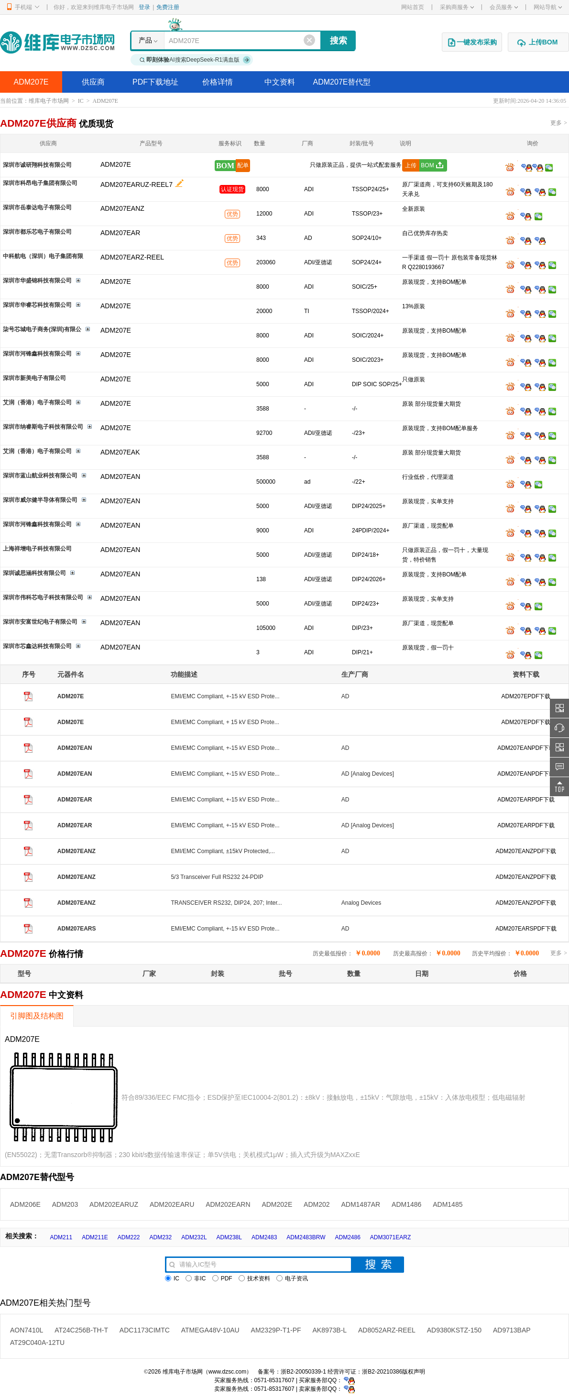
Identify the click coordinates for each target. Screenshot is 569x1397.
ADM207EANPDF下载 (525, 748)
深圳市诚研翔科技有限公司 (37, 165)
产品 (145, 40)
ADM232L (194, 1237)
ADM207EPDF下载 (526, 696)
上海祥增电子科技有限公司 (37, 548)
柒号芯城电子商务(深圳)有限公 (42, 329)
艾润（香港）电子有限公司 (37, 402)
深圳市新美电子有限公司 (34, 378)
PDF (222, 1278)
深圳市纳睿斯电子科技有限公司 (43, 426)
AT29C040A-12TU (37, 1342)
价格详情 (217, 82)
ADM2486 (347, 1237)
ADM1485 (447, 1204)
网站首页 (412, 7)
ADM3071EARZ (390, 1237)
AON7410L (26, 1330)
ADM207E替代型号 (342, 85)
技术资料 (254, 1278)
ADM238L (229, 1237)
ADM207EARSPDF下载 (525, 928)
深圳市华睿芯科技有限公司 (37, 305)
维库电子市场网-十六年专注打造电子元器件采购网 (57, 42)
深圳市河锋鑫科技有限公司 (37, 353)
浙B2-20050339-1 (303, 1371)
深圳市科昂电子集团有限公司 (40, 183)
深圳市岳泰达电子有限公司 (37, 207)
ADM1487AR (360, 1204)
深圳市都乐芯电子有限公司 (37, 231)
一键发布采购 (472, 42)
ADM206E (25, 1204)
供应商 (93, 82)
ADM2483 (264, 1237)
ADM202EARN (228, 1204)
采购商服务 (457, 7)
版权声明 (413, 1371)
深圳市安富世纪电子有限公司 (40, 621)
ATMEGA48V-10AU (210, 1330)
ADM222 (129, 1237)
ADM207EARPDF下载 (525, 799)
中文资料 (279, 82)
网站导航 (548, 7)
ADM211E (95, 1237)
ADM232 (161, 1237)
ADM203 (65, 1204)
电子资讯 (292, 1278)
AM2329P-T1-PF (276, 1330)
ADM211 (61, 1237)
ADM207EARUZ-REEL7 (136, 184)
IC (81, 100)
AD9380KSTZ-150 (454, 1330)
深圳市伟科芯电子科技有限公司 (43, 597)
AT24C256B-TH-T (81, 1330)
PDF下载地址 (155, 82)
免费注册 (167, 7)
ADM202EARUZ (113, 1204)
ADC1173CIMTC (145, 1330)
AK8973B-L (330, 1330)
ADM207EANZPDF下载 (526, 851)
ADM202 (316, 1204)
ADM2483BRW (305, 1237)
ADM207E (31, 82)
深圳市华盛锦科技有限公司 (37, 280)
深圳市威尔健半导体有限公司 (40, 500)
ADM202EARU (172, 1204)
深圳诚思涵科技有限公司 (34, 573)
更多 (558, 122)
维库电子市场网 (49, 100)
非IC (196, 1278)
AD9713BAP (512, 1330)
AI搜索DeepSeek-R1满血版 (195, 59)
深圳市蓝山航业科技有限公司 (40, 475)
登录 (144, 7)
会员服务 (504, 7)
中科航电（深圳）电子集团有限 (43, 256)
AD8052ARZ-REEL (387, 1330)
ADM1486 (406, 1204)
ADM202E (277, 1204)
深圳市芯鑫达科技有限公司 (37, 646)
